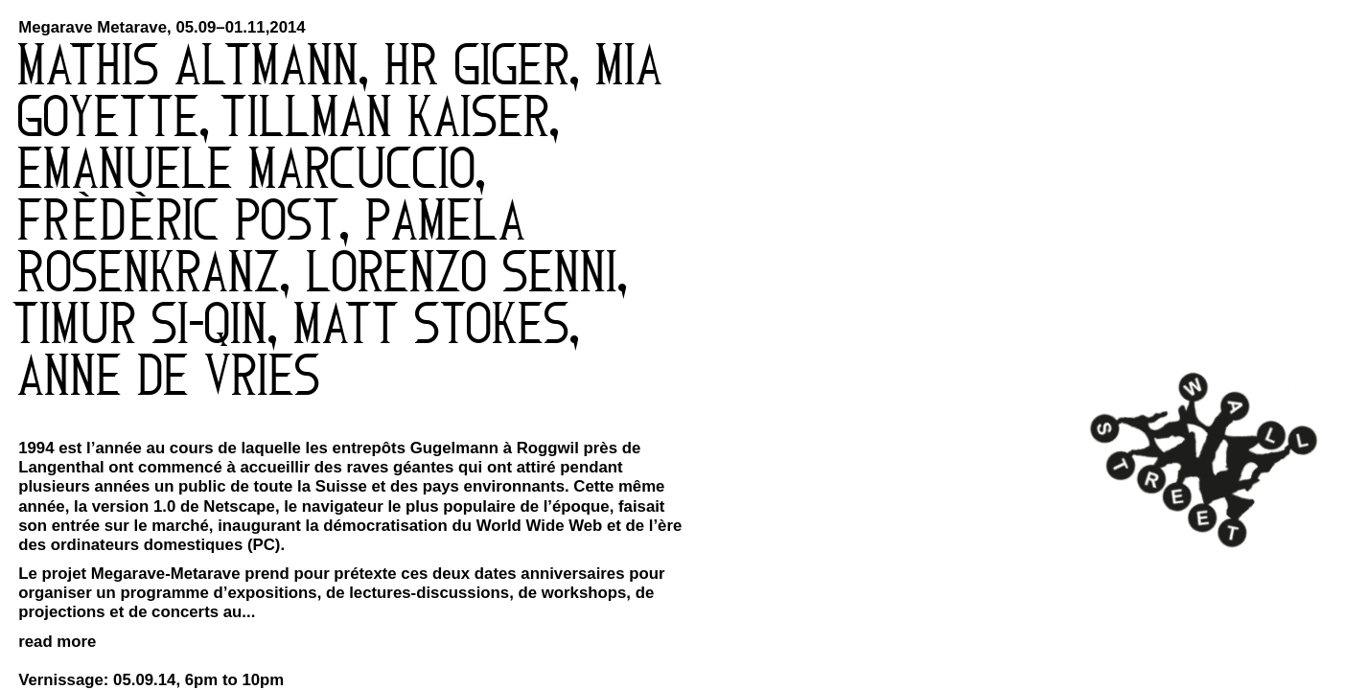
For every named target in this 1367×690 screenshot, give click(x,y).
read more (57, 641)
